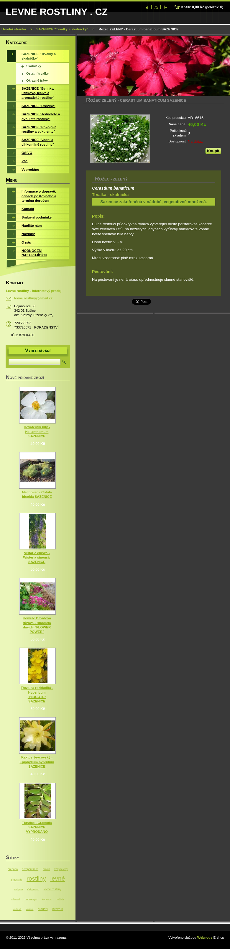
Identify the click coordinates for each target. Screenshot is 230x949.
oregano (13, 869)
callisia (60, 899)
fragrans (47, 899)
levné (57, 878)
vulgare (18, 889)
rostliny (36, 878)
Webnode (205, 937)
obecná (16, 899)
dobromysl (31, 899)
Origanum (33, 889)
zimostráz (16, 879)
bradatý (43, 909)
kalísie (29, 909)
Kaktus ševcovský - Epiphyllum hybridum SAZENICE (37, 762)
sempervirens (30, 869)
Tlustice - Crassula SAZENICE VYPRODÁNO (37, 827)
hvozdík (57, 909)
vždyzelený (61, 869)
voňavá (17, 909)
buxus (46, 869)
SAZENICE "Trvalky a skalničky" (62, 29)
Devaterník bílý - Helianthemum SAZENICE (37, 431)
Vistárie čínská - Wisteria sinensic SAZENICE (36, 557)
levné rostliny (52, 889)
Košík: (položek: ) (202, 7)
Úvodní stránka (13, 29)
